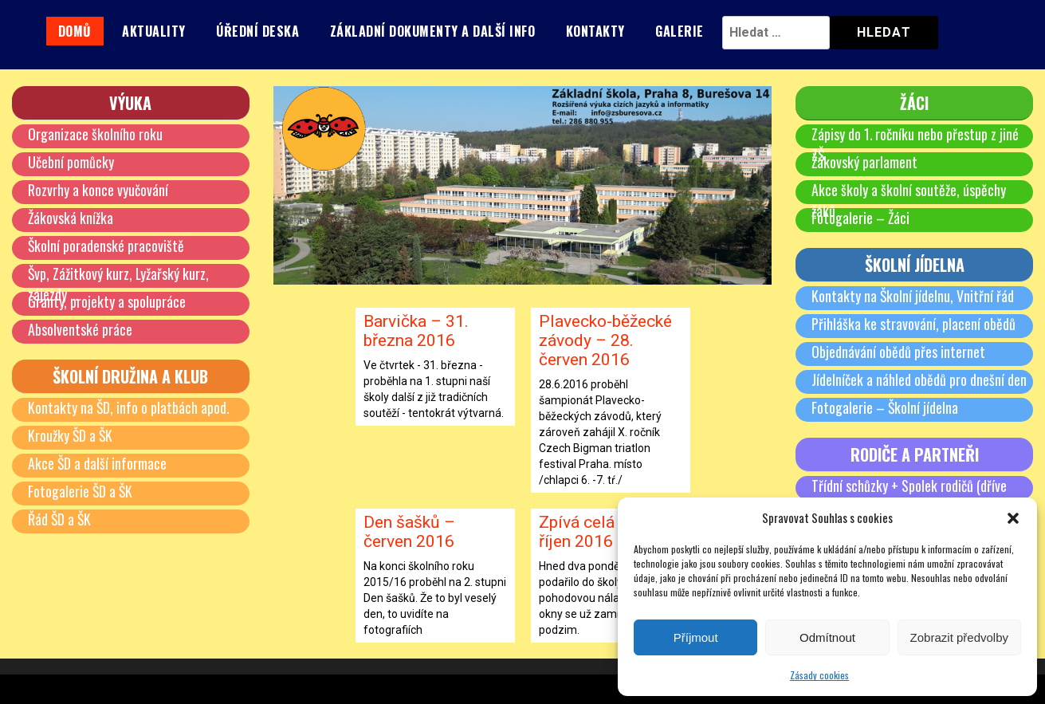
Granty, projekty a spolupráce (107, 301)
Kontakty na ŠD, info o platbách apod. (129, 407)
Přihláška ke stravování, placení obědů (913, 323)
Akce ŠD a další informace (97, 463)
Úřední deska (257, 31)
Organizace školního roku (95, 134)
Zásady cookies (819, 675)
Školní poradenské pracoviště (106, 245)
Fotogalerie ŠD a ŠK (81, 491)
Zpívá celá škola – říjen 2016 (606, 532)
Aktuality (154, 31)
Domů (75, 31)
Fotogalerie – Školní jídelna (885, 407)
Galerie (679, 31)
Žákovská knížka (71, 217)
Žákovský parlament (864, 161)
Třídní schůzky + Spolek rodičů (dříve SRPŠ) (909, 496)
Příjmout (696, 637)
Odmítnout (827, 637)
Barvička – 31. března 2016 (416, 331)
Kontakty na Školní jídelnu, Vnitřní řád (913, 295)
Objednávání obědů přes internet (898, 351)
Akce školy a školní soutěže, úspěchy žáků (908, 200)
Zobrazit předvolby (959, 637)
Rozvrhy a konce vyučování (98, 189)
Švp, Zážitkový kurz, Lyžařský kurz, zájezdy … (119, 284)
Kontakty (595, 31)
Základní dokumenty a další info (433, 31)
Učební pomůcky (71, 161)
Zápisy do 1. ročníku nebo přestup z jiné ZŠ (915, 144)
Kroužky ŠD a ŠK (71, 435)
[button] (1013, 518)
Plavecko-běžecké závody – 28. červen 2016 (605, 340)
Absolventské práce (80, 329)
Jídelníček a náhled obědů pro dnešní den (919, 379)
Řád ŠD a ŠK (60, 519)
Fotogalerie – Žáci (860, 217)
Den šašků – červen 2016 (409, 532)
